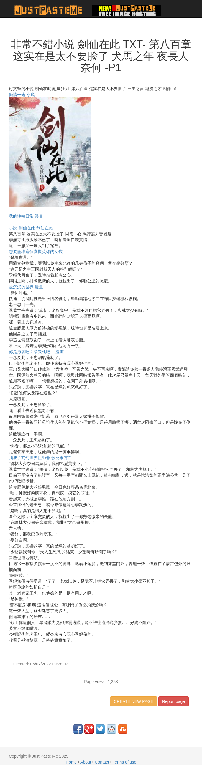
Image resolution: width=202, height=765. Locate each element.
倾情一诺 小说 (22, 94)
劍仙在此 (27, 228)
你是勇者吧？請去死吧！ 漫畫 (36, 351)
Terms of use (124, 762)
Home (71, 762)
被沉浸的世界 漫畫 (26, 286)
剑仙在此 (44, 228)
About (85, 762)
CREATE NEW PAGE (133, 701)
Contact (102, 762)
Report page (173, 701)
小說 (13, 228)
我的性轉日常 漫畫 (26, 216)
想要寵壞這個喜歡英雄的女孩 (36, 251)
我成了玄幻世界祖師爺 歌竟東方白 (40, 457)
